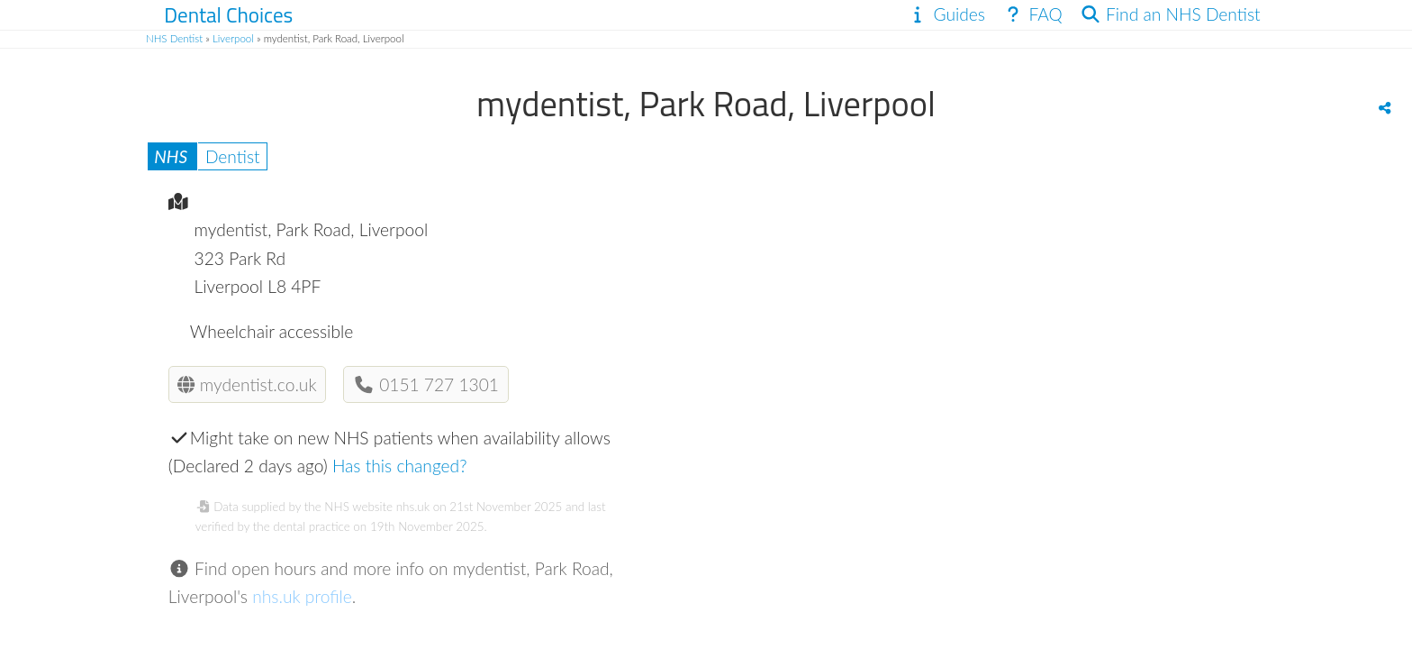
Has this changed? (399, 465)
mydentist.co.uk (246, 384)
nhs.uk (413, 506)
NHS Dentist (174, 38)
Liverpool (233, 38)
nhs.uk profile (302, 596)
